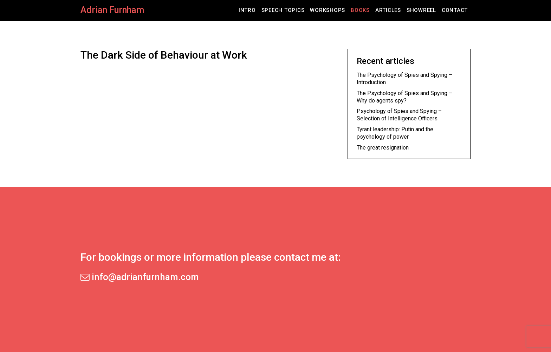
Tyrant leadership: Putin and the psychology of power (395, 133)
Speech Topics (283, 10)
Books (360, 10)
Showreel (421, 10)
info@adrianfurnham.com (139, 277)
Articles (388, 10)
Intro (247, 10)
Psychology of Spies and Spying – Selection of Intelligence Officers (399, 115)
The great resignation (383, 147)
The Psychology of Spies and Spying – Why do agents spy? (404, 97)
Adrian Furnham (112, 10)
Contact (455, 10)
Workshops (327, 10)
